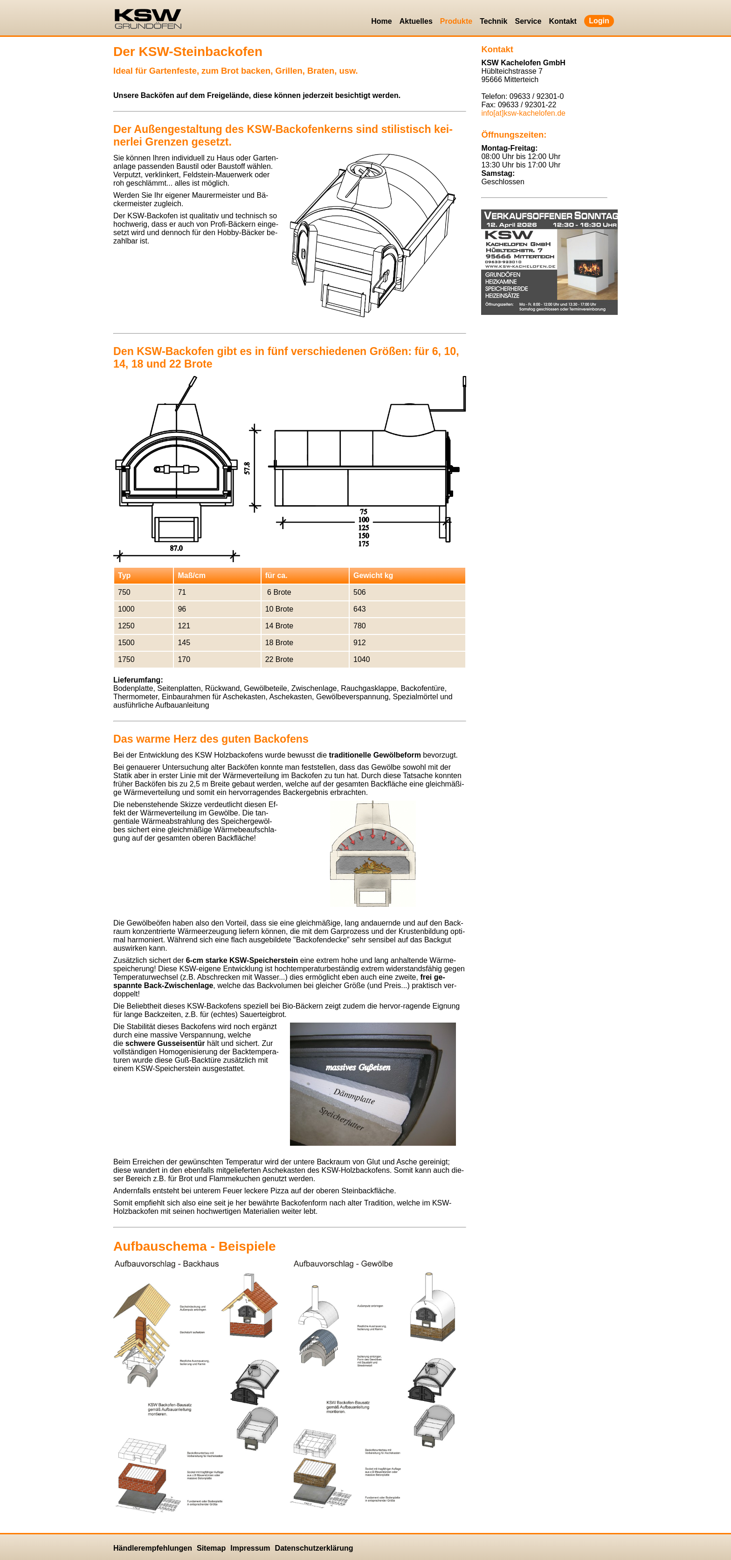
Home (381, 21)
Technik (493, 21)
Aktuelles (416, 21)
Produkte (456, 21)
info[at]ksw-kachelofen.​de (523, 113)
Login (599, 21)
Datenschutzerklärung (314, 1548)
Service (528, 21)
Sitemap (211, 1548)
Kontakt (563, 21)
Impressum (250, 1548)
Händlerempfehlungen (152, 1548)
